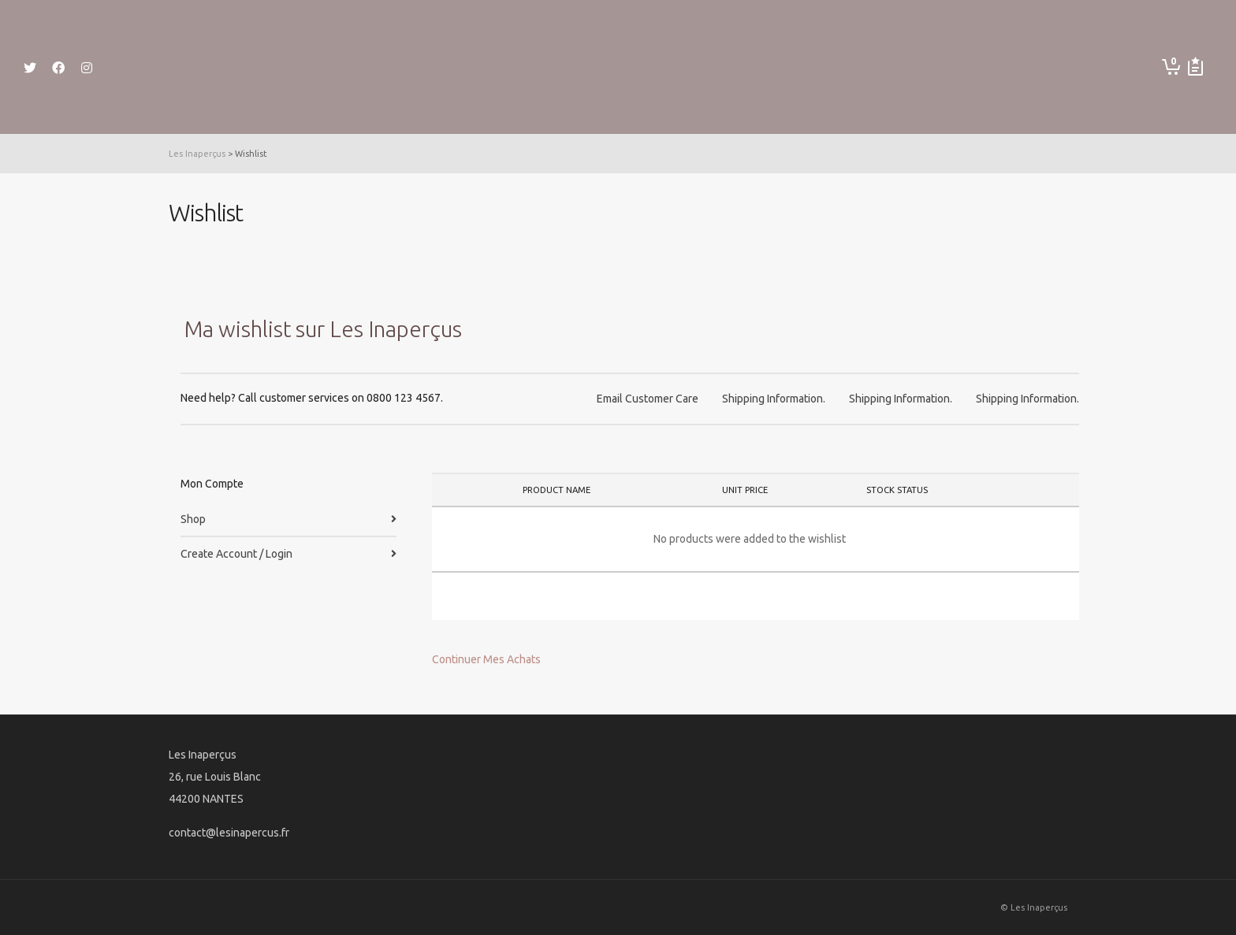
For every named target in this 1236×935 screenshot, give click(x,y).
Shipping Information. (773, 398)
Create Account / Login (236, 553)
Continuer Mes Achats (486, 659)
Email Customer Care (647, 398)
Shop (193, 519)
